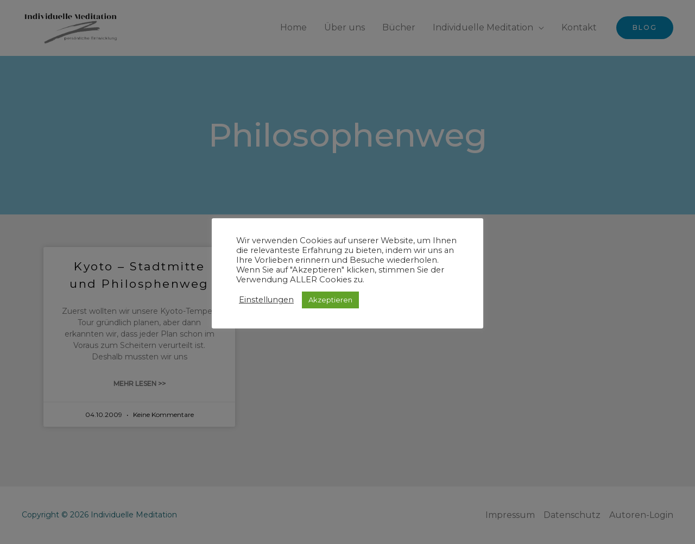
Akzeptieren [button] (330, 299)
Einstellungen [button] (266, 300)
